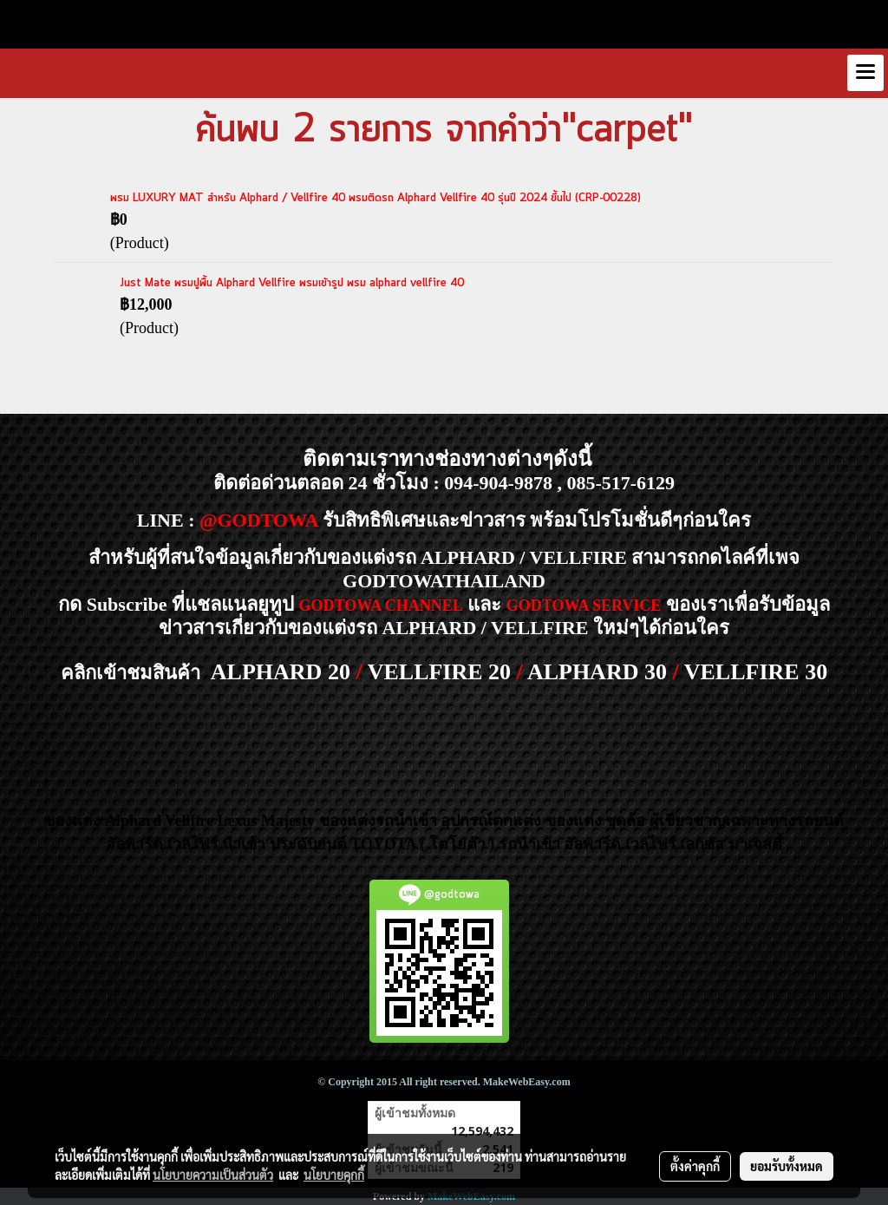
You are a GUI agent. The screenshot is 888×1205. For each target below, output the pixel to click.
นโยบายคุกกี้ (334, 1174)
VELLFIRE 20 (439, 671)
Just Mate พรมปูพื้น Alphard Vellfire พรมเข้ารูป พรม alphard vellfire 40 (292, 283)
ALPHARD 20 (280, 671)
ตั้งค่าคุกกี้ (695, 1166)
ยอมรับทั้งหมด (786, 1166)
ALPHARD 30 (597, 671)
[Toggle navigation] (865, 73)
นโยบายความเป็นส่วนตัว (213, 1174)
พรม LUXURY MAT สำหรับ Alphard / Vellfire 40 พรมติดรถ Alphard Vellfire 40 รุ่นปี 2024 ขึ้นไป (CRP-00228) (375, 198)
